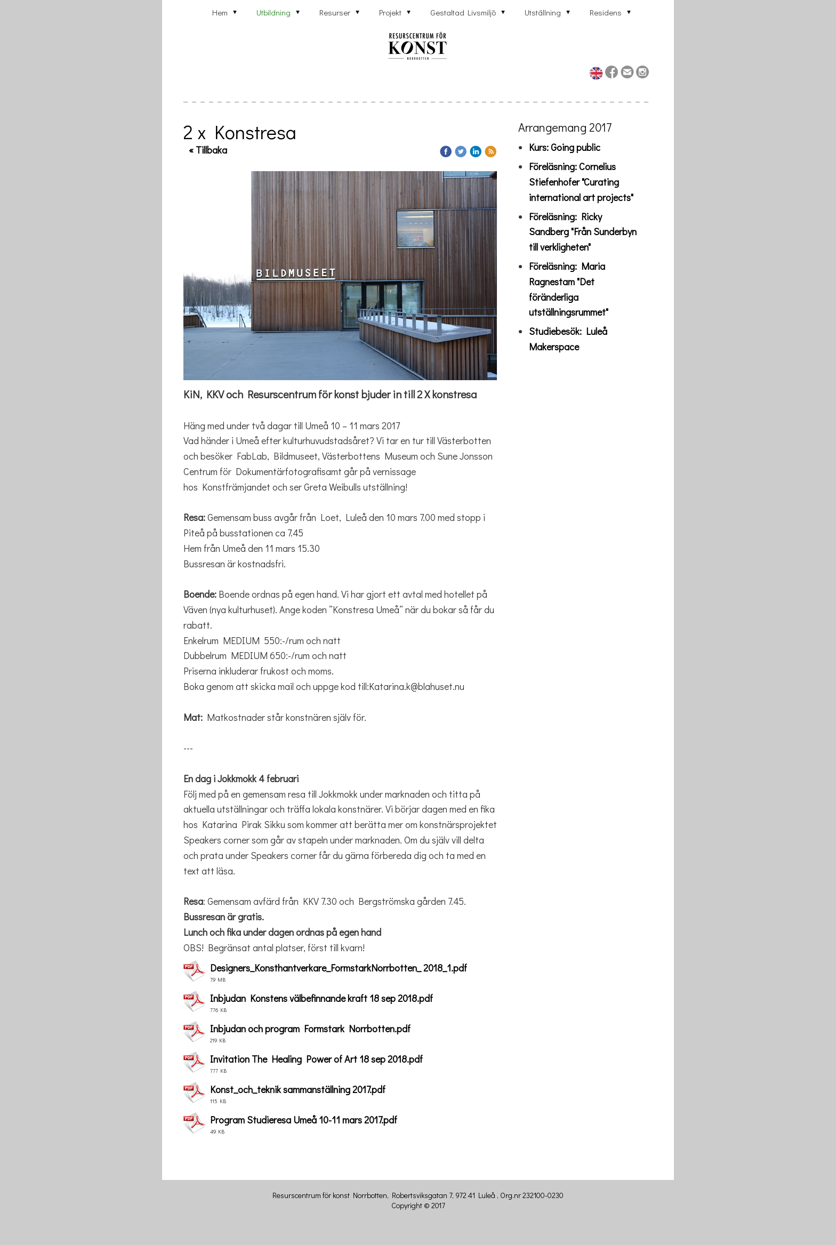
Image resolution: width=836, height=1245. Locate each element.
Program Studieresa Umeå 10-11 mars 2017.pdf (303, 1119)
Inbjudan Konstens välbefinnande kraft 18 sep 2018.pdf (321, 998)
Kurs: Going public (564, 147)
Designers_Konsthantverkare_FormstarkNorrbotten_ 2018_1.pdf (338, 967)
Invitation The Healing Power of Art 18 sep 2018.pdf (316, 1059)
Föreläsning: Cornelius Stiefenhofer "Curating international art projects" (581, 182)
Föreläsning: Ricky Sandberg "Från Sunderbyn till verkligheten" (583, 232)
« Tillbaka (208, 149)
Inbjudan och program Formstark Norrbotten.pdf (310, 1028)
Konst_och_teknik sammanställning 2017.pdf (297, 1089)
